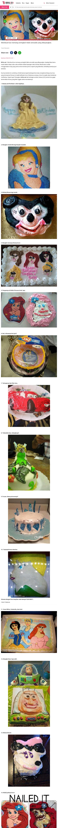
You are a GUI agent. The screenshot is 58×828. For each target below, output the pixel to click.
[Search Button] (44, 3)
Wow (23, 3)
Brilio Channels (50, 3)
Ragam (27, 3)
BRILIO (9, 38)
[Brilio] (8, 2)
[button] (11, 7)
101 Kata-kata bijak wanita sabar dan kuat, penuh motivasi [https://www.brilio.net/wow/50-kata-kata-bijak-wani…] (28, 7)
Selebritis (18, 3)
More (32, 3)
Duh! (14, 38)
